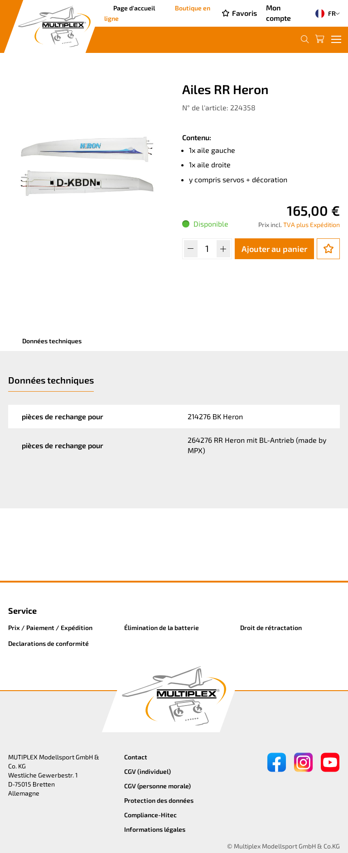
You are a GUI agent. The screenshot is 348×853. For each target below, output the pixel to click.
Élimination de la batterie (161, 627)
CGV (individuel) (147, 771)
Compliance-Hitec (150, 815)
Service (22, 611)
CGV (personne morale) (157, 786)
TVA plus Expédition (311, 224)
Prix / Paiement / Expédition (50, 627)
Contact (135, 757)
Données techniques (52, 341)
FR (323, 13)
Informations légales (154, 829)
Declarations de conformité (48, 643)
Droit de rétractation (271, 627)
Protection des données (158, 800)
